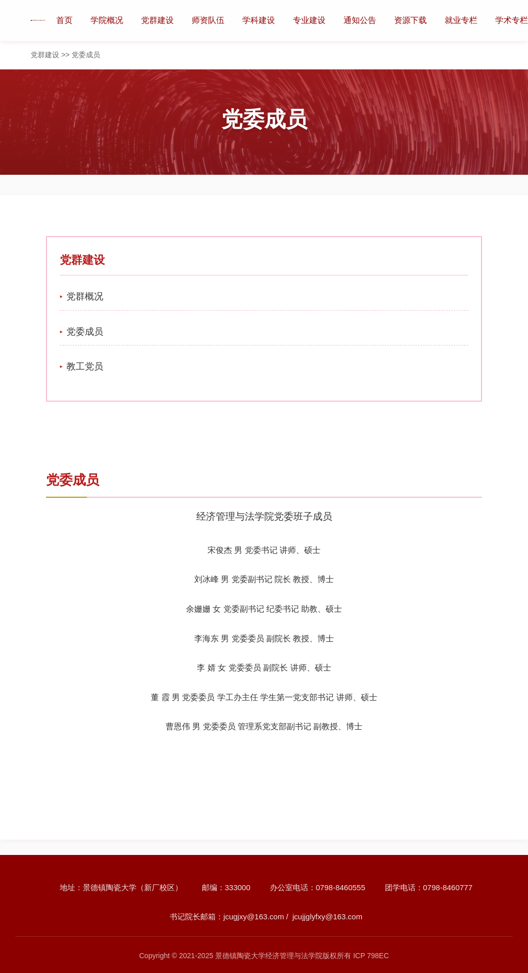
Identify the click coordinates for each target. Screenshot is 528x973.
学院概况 (106, 20)
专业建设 (309, 20)
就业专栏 (461, 20)
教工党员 (84, 366)
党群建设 (157, 20)
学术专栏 (511, 20)
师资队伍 (208, 20)
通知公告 (359, 20)
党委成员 (84, 332)
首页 (64, 20)
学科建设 (258, 20)
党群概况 (84, 296)
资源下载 (410, 20)
